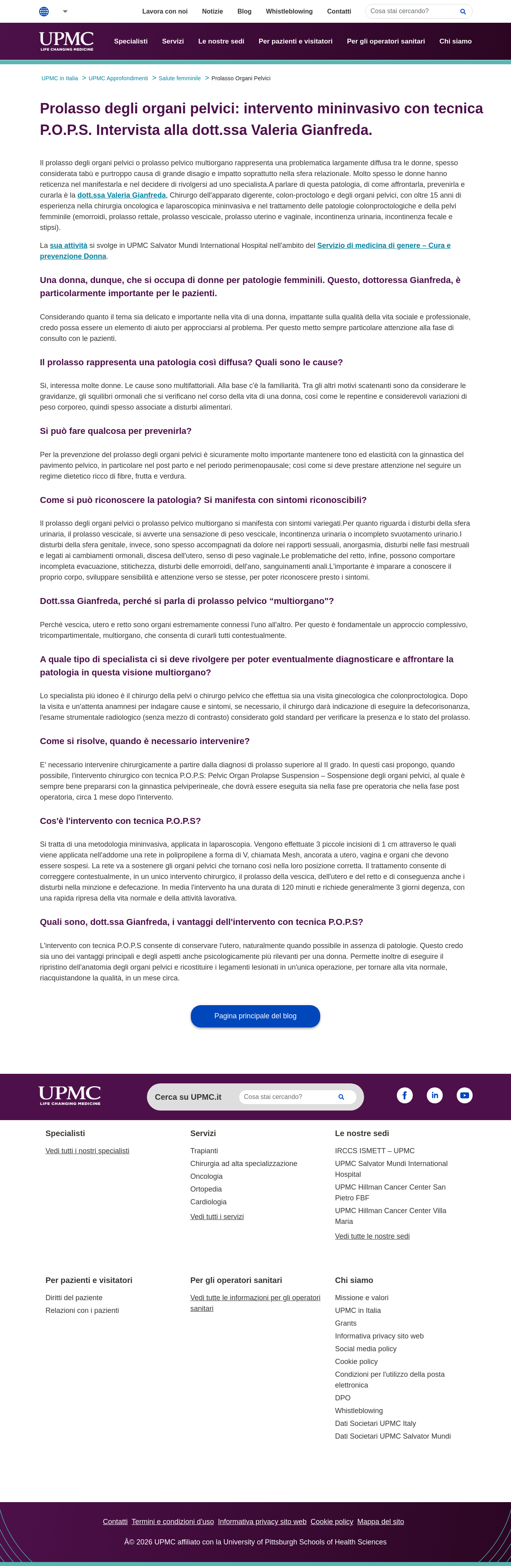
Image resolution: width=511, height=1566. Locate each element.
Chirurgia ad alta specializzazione (243, 1164)
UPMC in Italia (358, 1311)
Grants (346, 1323)
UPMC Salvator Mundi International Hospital (391, 1169)
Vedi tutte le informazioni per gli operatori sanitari (255, 1303)
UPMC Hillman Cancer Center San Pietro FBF (390, 1192)
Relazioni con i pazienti (82, 1311)
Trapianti (204, 1151)
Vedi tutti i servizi (217, 1217)
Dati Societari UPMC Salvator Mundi (393, 1436)
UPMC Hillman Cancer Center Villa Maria (390, 1216)
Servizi (173, 41)
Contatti (339, 11)
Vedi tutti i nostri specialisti (87, 1151)
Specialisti (131, 41)
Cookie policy (356, 1362)
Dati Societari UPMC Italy (375, 1423)
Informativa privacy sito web (379, 1336)
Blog (245, 11)
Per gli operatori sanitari (386, 41)
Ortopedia (206, 1189)
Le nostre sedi (221, 41)
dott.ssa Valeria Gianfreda (121, 195)
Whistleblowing (289, 11)
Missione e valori (361, 1298)
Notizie (212, 11)
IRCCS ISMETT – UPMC (375, 1151)
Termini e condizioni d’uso (173, 1522)
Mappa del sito (380, 1522)
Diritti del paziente (74, 1298)
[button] (60, 11)
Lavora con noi (165, 11)
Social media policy (365, 1349)
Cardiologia (208, 1202)
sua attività (68, 245)
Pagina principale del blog (255, 1016)
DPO (343, 1398)
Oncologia (206, 1176)
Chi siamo (456, 41)
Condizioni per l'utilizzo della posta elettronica (390, 1379)
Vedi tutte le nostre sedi (372, 1236)
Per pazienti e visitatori (296, 41)
